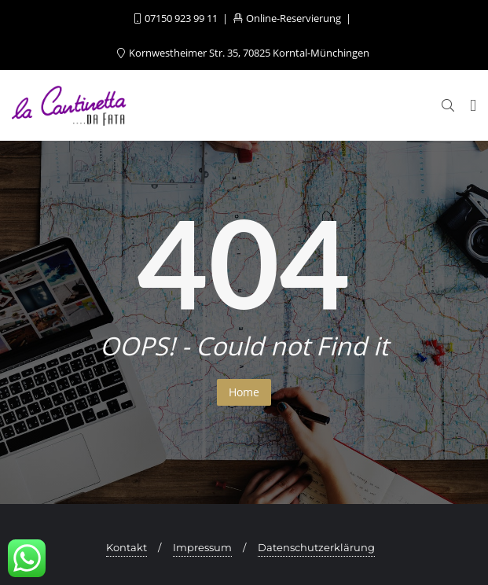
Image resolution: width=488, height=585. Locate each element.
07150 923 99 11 (177, 18)
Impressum (202, 547)
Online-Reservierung (288, 18)
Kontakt (126, 547)
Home (244, 391)
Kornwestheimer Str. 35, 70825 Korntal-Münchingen (243, 53)
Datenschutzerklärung (316, 547)
